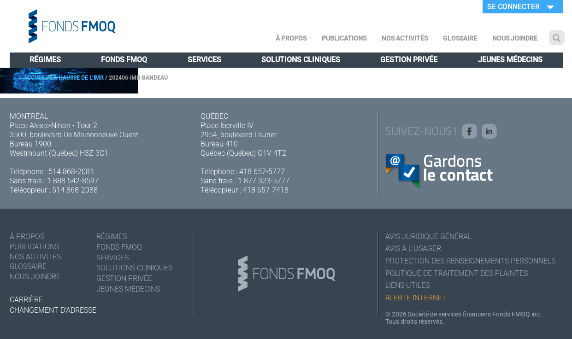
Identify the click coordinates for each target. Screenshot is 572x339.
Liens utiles (407, 286)
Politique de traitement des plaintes (456, 273)
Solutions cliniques (300, 59)
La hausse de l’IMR (77, 78)
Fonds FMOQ (124, 59)
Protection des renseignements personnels (470, 261)
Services (204, 59)
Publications (344, 38)
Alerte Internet (416, 298)
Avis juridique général (428, 236)
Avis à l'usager (413, 249)
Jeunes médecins (510, 59)
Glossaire (460, 38)
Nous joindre (514, 38)
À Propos (291, 38)
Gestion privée (408, 59)
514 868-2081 (71, 171)
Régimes (45, 59)
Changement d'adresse (53, 310)
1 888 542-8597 (73, 180)
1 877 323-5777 (263, 180)
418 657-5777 (262, 171)
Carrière (26, 299)
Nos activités (405, 38)
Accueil (35, 78)
